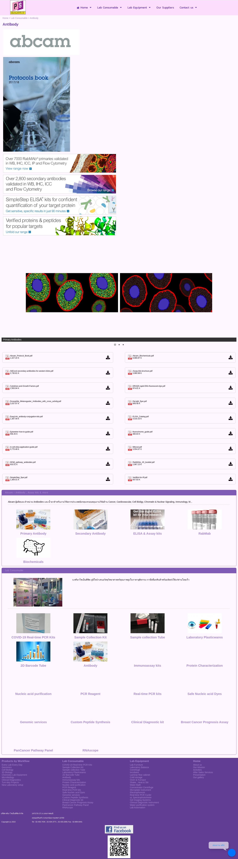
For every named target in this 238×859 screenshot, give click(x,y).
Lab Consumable (19, 18)
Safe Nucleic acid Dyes (204, 678)
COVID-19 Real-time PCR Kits (33, 621)
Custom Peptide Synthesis (90, 706)
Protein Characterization (205, 650)
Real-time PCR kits (147, 678)
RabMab (204, 533)
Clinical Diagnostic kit (147, 706)
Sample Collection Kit (90, 621)
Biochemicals (33, 562)
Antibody (90, 650)
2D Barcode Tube (33, 650)
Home (5, 18)
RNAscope (90, 734)
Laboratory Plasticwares (205, 621)
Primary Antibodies (12, 339)
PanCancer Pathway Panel (33, 734)
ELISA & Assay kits (147, 533)
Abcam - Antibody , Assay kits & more (26, 492)
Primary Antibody (33, 533)
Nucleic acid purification (33, 678)
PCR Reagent (90, 678)
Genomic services (33, 706)
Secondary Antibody (90, 533)
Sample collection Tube (147, 621)
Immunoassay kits (147, 650)
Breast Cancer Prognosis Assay (204, 706)
